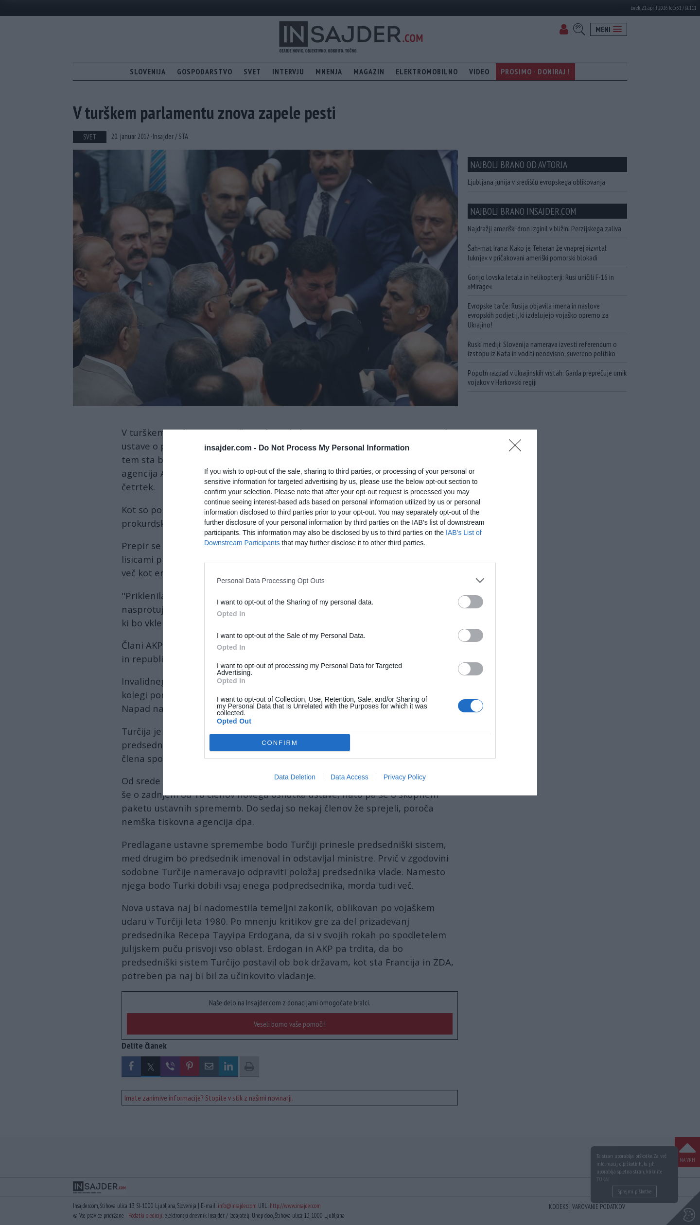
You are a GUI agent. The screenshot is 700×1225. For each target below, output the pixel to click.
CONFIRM (280, 742)
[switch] (470, 601)
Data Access (349, 777)
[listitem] (350, 580)
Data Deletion (294, 777)
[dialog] (350, 612)
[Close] (518, 448)
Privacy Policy (405, 777)
